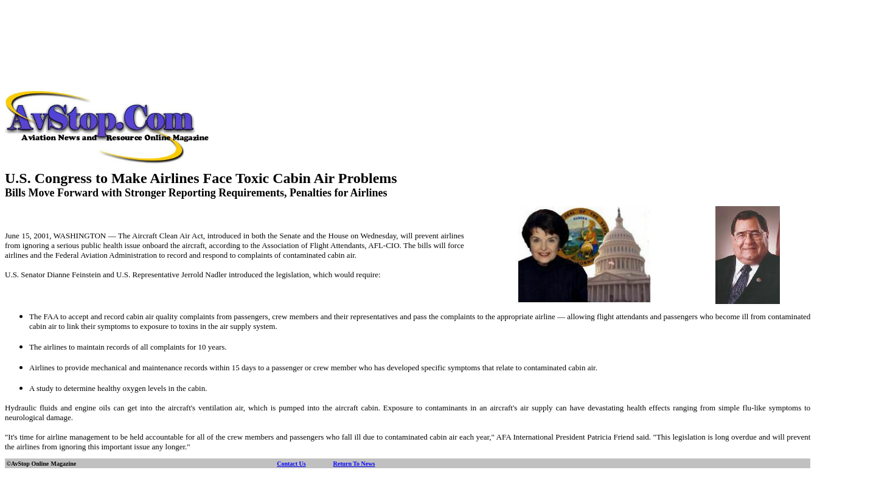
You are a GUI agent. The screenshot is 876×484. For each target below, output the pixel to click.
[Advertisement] (438, 32)
